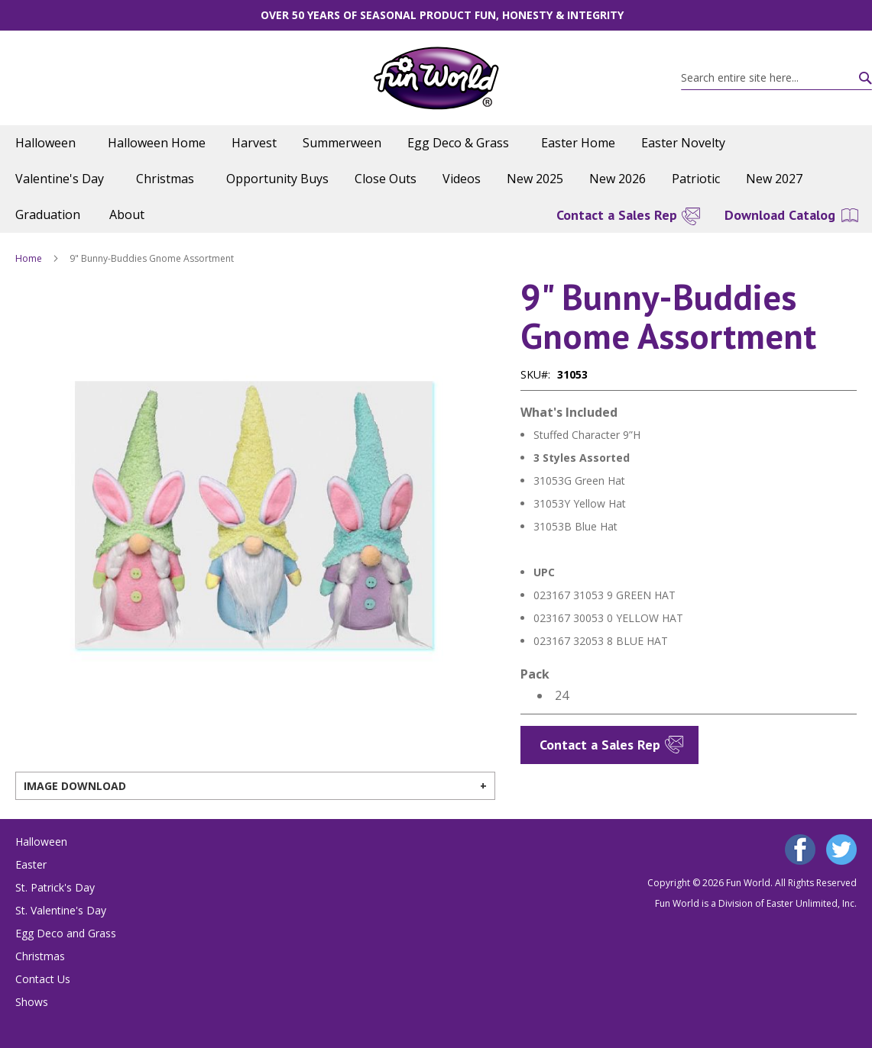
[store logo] (436, 78)
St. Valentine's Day (60, 910)
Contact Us (42, 979)
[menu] (436, 179)
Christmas (40, 956)
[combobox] (776, 78)
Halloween (41, 841)
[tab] (255, 785)
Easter (31, 864)
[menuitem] (48, 143)
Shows (31, 1002)
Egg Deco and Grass (65, 933)
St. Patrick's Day (55, 887)
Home (28, 258)
